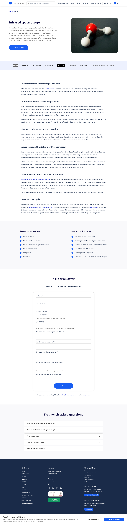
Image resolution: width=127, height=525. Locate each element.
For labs (24, 484)
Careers (24, 489)
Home (23, 471)
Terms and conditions (27, 495)
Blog (78, 3)
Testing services (63, 3)
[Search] (41, 3)
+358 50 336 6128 (53, 473)
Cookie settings (93, 519)
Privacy (24, 497)
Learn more (39, 522)
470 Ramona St (88, 475)
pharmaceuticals (50, 89)
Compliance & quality (27, 503)
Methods (12, 11)
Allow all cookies (114, 519)
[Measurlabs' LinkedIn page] (53, 488)
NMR (97, 162)
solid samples (93, 207)
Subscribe (89, 509)
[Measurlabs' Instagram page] (61, 488)
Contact (85, 3)
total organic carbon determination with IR (42, 207)
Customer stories (95, 3)
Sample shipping (26, 492)
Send (63, 386)
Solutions (24, 479)
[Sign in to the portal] (107, 3)
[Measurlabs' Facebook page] (49, 488)
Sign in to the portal (92, 495)
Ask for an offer (18, 48)
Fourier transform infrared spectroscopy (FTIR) (35, 179)
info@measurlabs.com (69, 395)
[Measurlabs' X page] (57, 488)
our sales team (85, 395)
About (72, 3)
